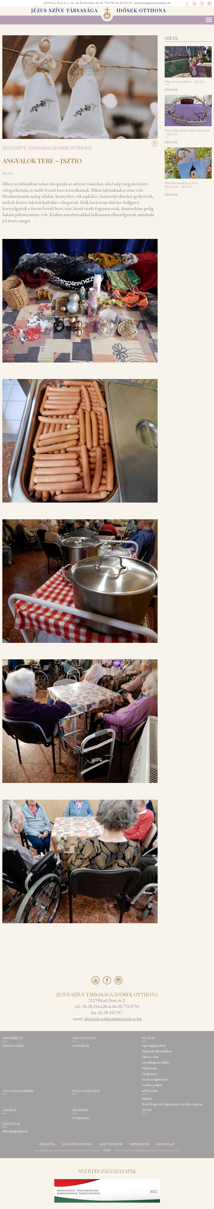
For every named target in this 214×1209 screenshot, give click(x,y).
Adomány (80, 1110)
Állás (147, 1110)
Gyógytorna (149, 1074)
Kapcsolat (11, 1124)
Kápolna (147, 1098)
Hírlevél (47, 1144)
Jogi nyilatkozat (77, 1144)
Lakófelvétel (84, 1038)
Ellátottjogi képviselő (15, 1131)
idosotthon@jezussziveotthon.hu (152, 3)
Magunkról (12, 1038)
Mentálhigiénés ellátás (155, 1062)
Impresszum (139, 1144)
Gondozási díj (80, 1046)
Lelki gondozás (86, 1091)
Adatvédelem (110, 1144)
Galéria (9, 1110)
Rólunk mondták (12, 1046)
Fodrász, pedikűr (152, 1085)
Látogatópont (80, 1118)
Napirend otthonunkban (157, 1051)
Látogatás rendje (17, 1091)
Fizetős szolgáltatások (155, 1079)
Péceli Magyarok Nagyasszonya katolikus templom (172, 1104)
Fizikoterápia (149, 1068)
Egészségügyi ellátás (154, 1046)
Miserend (150, 1091)
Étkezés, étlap (150, 1057)
